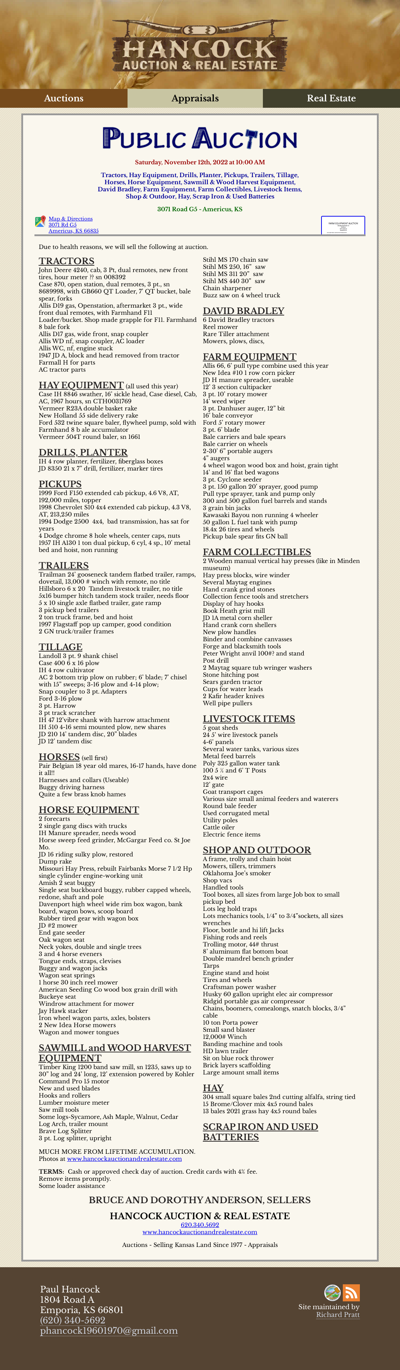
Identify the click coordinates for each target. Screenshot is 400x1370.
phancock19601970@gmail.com (109, 1331)
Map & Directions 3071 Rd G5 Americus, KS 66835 (74, 225)
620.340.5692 (200, 1224)
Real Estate (331, 98)
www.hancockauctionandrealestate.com (124, 1158)
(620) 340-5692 (73, 1320)
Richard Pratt (338, 1315)
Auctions (63, 98)
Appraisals (195, 98)
